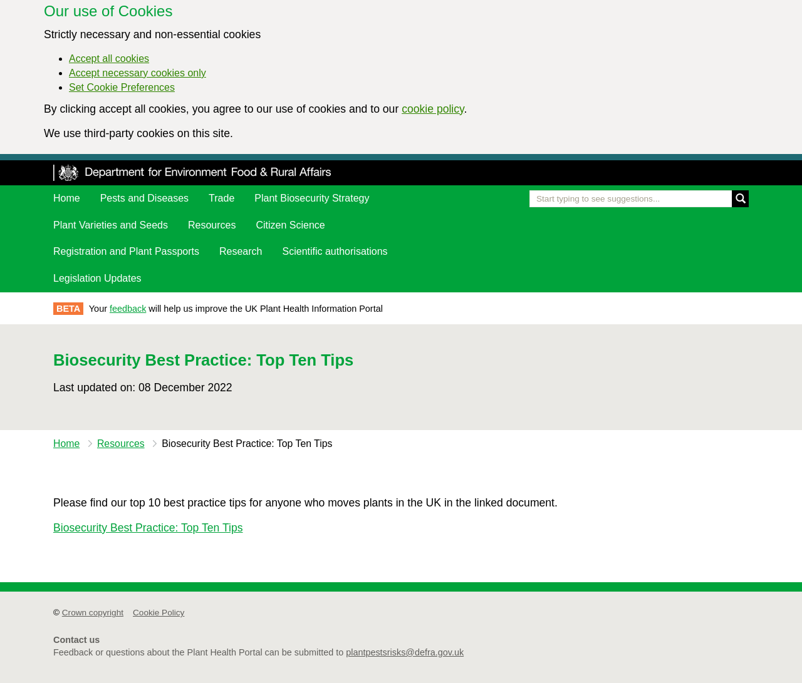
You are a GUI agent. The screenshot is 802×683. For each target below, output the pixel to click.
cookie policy (433, 109)
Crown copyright (92, 612)
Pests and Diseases (144, 198)
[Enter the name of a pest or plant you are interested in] (639, 198)
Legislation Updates (97, 278)
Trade (221, 198)
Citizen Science (290, 225)
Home (66, 198)
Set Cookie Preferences (122, 87)
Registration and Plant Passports (126, 251)
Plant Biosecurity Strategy (311, 198)
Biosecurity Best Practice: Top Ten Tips (148, 527)
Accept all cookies (109, 58)
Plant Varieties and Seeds (110, 225)
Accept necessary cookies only (137, 73)
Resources (212, 225)
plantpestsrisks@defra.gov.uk (405, 652)
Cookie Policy (158, 612)
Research (240, 251)
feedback (128, 309)
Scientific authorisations (335, 251)
